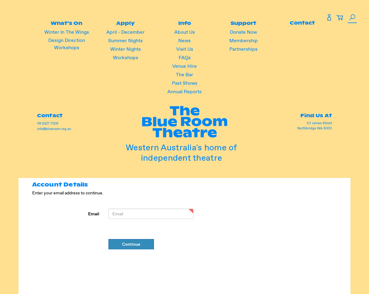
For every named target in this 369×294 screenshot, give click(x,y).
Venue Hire (184, 66)
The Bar (184, 74)
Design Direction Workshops (67, 44)
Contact (301, 22)
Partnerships (243, 49)
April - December (126, 32)
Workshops (125, 57)
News (184, 40)
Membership (243, 40)
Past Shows (184, 83)
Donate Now (243, 32)
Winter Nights (126, 49)
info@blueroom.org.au (55, 129)
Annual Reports (184, 91)
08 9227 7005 (49, 123)
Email (93, 214)
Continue (131, 244)
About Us (184, 32)
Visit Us (184, 49)
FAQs (185, 57)
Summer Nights (126, 40)
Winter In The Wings (67, 32)
